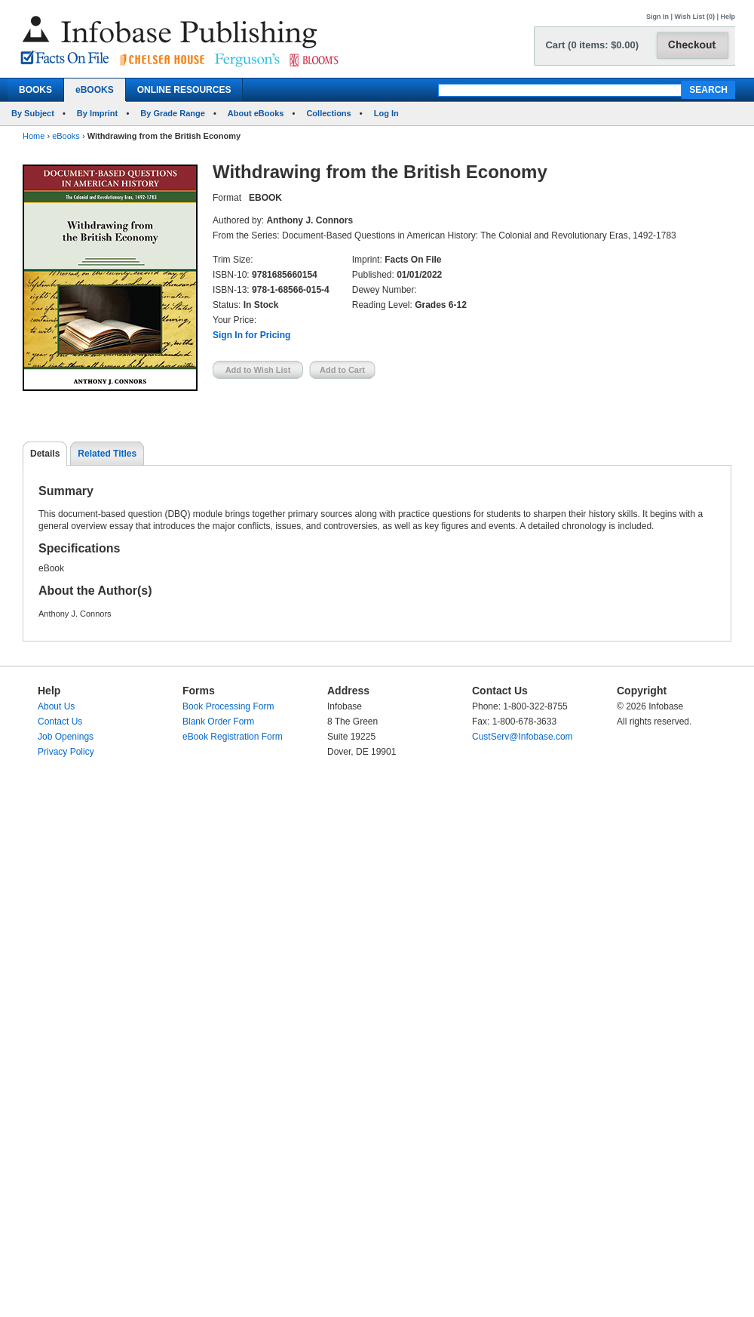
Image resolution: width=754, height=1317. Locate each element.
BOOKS (35, 90)
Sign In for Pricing (251, 335)
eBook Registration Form (232, 736)
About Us (56, 706)
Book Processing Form (228, 706)
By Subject (32, 113)
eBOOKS (94, 90)
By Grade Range (172, 113)
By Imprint (97, 113)
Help (727, 16)
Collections (328, 113)
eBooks (66, 135)
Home (33, 135)
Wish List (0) (695, 16)
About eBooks (256, 113)
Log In (386, 113)
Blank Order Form (218, 721)
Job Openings (65, 736)
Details (45, 453)
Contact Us (60, 721)
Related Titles (107, 453)
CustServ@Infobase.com (522, 736)
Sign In (657, 16)
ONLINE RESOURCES (184, 90)
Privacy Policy (66, 751)
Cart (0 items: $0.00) (592, 45)
